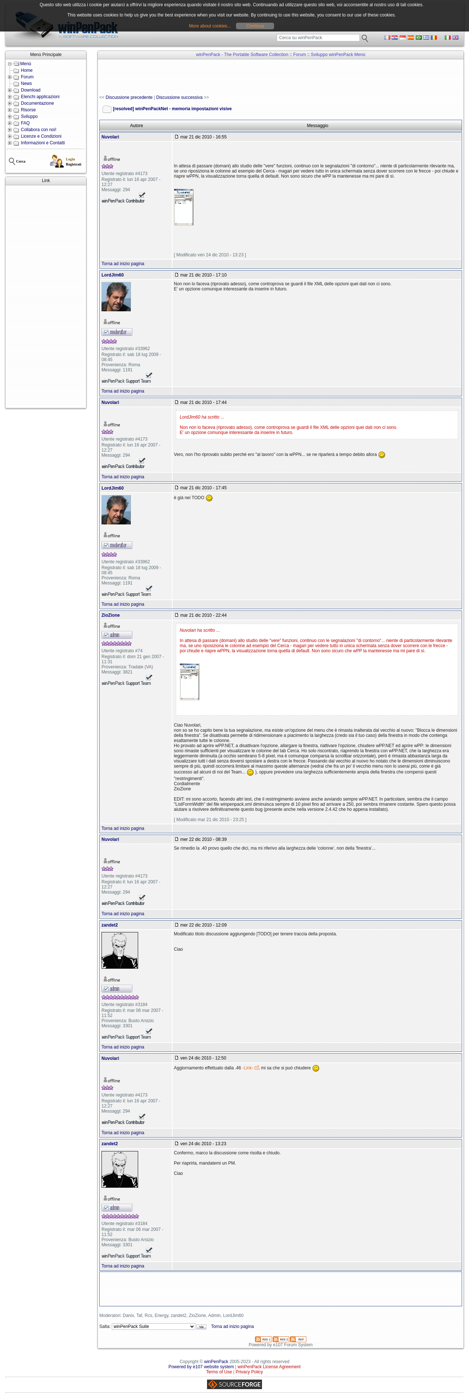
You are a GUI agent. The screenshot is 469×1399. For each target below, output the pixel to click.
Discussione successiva (179, 97)
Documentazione (37, 103)
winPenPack (216, 1361)
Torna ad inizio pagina (122, 263)
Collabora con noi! (38, 129)
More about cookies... (210, 26)
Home (27, 70)
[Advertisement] (46, 297)
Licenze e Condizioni (41, 136)
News (26, 83)
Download (30, 90)
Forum (27, 76)
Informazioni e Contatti (43, 142)
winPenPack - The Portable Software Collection (242, 54)
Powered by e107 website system (201, 1366)
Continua (255, 26)
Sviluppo (29, 116)
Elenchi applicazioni (40, 96)
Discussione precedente (129, 97)
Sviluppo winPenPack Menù (338, 54)
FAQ (25, 123)
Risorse (28, 109)
